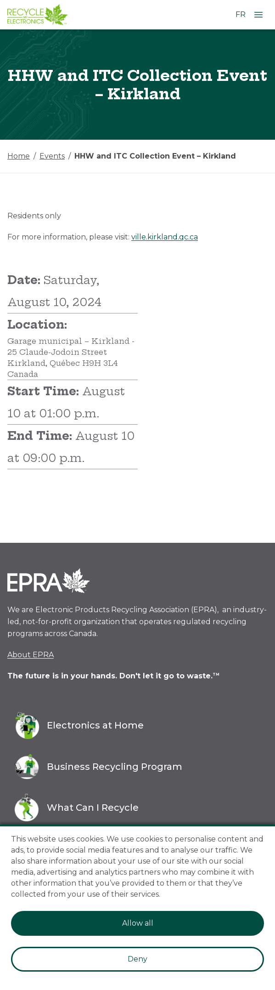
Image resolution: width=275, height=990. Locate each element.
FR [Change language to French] (241, 14)
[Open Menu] (258, 15)
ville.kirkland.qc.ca (164, 237)
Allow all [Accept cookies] (137, 923)
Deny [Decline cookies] (137, 959)
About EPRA (30, 654)
